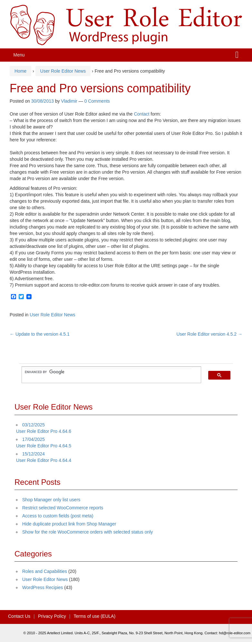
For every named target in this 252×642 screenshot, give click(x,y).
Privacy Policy (52, 616)
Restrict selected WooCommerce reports (62, 507)
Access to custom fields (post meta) (57, 515)
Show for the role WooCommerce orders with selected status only (87, 532)
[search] (108, 372)
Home (20, 71)
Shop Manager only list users (51, 499)
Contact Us (19, 616)
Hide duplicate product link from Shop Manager (69, 523)
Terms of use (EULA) (95, 616)
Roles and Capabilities (44, 571)
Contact (141, 114)
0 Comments (97, 101)
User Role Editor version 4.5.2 (209, 334)
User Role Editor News (63, 71)
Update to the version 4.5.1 (40, 334)
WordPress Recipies (42, 587)
